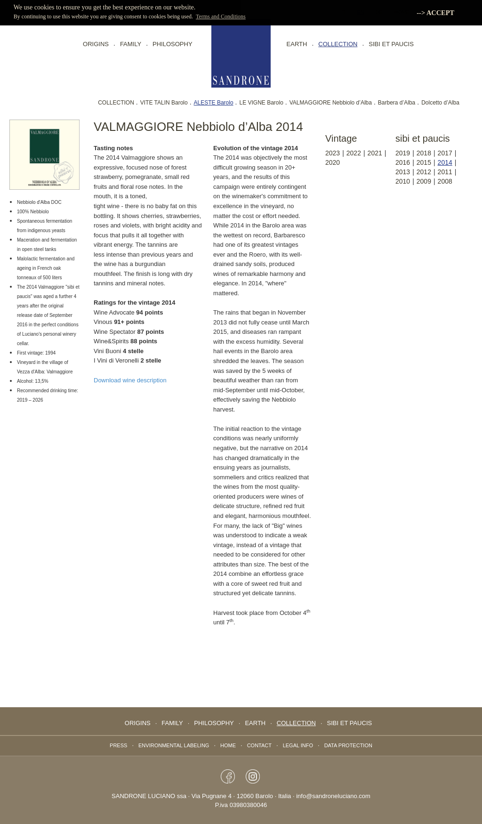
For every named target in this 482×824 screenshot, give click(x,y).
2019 (402, 153)
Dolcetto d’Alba (440, 102)
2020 (332, 162)
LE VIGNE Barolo (261, 102)
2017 (445, 153)
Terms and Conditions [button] (221, 16)
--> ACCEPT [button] (435, 12)
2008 (445, 181)
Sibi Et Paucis (391, 44)
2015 (424, 162)
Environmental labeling (173, 745)
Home (228, 745)
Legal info (298, 745)
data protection (348, 745)
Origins (96, 44)
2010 (402, 181)
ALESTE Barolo (213, 102)
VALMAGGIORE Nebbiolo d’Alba (330, 102)
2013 (402, 172)
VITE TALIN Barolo (164, 102)
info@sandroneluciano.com (333, 796)
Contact (259, 745)
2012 (424, 172)
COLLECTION (116, 102)
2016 (402, 162)
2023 (332, 153)
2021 (375, 153)
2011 (445, 172)
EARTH (297, 44)
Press (118, 745)
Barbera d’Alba (396, 102)
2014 (445, 162)
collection (337, 44)
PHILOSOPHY (173, 44)
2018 (424, 153)
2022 (353, 153)
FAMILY (130, 44)
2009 (424, 181)
